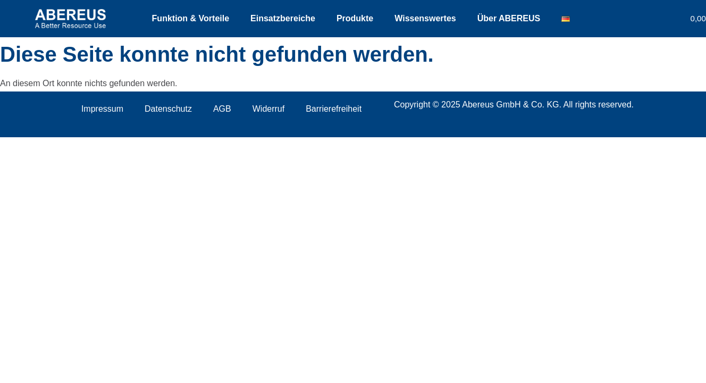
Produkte (355, 18)
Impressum (102, 108)
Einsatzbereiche (282, 18)
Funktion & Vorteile (190, 18)
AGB (222, 108)
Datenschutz (168, 108)
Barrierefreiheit (334, 108)
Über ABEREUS (509, 18)
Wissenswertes (425, 18)
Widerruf (268, 108)
